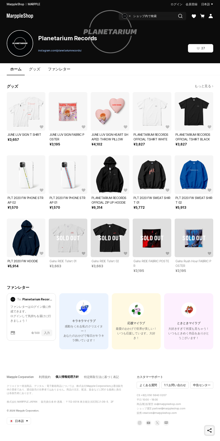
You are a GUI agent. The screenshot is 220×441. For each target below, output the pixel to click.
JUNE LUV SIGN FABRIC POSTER (67, 137)
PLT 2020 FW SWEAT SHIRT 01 (152, 200)
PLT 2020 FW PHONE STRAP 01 (67, 200)
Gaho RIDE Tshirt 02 (105, 261)
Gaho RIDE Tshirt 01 (63, 261)
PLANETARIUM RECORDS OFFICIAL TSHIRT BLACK (192, 137)
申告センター (202, 385)
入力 (47, 333)
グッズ (34, 69)
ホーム (16, 71)
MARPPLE (34, 4)
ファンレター (59, 69)
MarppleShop (15, 4)
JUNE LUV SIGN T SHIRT (24, 135)
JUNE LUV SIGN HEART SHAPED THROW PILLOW (110, 137)
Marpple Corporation (20, 377)
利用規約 (44, 377)
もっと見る (203, 86)
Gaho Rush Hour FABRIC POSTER (193, 263)
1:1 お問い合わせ (175, 385)
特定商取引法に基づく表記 (101, 377)
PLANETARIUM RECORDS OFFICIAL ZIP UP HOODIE (109, 200)
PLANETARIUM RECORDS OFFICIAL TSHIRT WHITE (151, 137)
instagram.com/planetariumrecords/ (59, 50)
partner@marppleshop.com (168, 408)
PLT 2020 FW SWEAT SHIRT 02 (193, 200)
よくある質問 (148, 385)
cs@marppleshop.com (167, 404)
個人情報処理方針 (67, 376)
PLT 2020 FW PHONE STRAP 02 (25, 200)
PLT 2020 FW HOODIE (23, 261)
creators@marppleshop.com (159, 412)
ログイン (176, 4)
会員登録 (191, 4)
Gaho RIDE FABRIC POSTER (151, 263)
